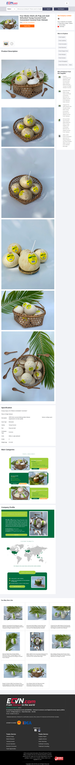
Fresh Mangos (62, 54)
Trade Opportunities (11, 748)
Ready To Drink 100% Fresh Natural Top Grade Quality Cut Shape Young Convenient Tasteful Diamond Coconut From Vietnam (13, 685)
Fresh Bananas (62, 47)
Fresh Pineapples (63, 61)
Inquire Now (27, 26)
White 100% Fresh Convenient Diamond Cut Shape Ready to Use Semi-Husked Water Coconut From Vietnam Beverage (37, 655)
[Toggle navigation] (67, 3)
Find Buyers (61, 9)
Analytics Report (42, 736)
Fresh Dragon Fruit (63, 51)
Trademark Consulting (44, 746)
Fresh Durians (62, 58)
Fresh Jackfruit (62, 40)
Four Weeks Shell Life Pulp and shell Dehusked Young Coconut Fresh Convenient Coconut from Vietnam (35, 685)
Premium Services (11, 716)
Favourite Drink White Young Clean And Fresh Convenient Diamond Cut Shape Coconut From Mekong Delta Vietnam (36, 627)
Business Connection (11, 746)
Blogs (31, 716)
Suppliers (26, 716)
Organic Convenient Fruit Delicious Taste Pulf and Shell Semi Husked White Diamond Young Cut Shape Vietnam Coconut (13, 627)
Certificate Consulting (44, 743)
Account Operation (10, 743)
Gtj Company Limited (64, 15)
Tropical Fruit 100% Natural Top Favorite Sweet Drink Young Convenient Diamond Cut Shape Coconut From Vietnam (60, 627)
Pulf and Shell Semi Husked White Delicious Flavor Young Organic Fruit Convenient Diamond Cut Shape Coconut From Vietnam (66, 125)
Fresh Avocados (63, 44)
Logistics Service (43, 739)
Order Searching (43, 741)
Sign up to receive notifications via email (48, 716)
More (70, 64)
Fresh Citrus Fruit (63, 64)
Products (20, 716)
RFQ (35, 716)
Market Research (10, 739)
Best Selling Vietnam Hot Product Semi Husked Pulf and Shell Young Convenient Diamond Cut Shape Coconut (61, 655)
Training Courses (10, 741)
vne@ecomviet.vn (14, 713)
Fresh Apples (62, 37)
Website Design (10, 736)
